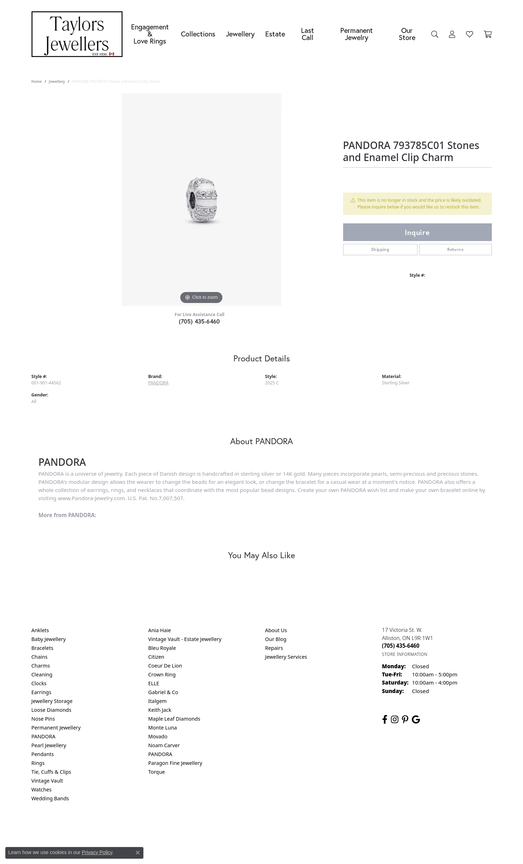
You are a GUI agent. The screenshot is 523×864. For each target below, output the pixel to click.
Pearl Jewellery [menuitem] (49, 745)
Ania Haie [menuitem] (159, 630)
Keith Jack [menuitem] (159, 709)
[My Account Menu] (452, 34)
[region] (201, 199)
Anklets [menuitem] (40, 630)
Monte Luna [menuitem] (162, 727)
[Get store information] (405, 654)
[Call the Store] (401, 645)
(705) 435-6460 (199, 321)
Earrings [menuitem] (41, 692)
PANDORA (158, 383)
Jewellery (240, 34)
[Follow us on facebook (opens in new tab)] (384, 719)
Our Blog (275, 639)
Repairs (274, 648)
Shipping (380, 249)
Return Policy (191, 827)
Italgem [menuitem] (157, 701)
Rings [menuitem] (38, 763)
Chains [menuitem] (40, 656)
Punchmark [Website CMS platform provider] (274, 849)
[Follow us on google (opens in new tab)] (416, 719)
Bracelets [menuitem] (42, 648)
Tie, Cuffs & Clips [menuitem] (52, 771)
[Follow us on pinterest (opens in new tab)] (405, 719)
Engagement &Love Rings (150, 34)
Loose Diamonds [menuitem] (52, 709)
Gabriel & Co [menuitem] (163, 692)
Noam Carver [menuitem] (164, 745)
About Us (276, 630)
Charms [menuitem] (41, 665)
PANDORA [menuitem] (44, 736)
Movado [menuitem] (157, 736)
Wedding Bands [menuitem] (50, 798)
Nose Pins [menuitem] (43, 718)
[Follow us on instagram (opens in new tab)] (394, 719)
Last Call (307, 33)
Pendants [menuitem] (43, 754)
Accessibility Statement (321, 827)
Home (37, 81)
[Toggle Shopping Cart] (488, 34)
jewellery (57, 81)
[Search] (434, 34)
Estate (275, 34)
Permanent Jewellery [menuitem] (56, 727)
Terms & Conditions (268, 827)
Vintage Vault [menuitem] (47, 780)
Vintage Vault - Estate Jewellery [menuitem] (185, 639)
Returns (455, 249)
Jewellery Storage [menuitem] (52, 701)
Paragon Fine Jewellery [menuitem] (175, 763)
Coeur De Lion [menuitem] (165, 665)
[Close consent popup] (138, 853)
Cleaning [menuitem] (42, 674)
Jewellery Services (286, 656)
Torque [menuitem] (156, 771)
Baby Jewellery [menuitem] (49, 639)
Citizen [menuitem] (156, 656)
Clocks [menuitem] (39, 683)
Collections (198, 34)
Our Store (407, 33)
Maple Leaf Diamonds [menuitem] (174, 718)
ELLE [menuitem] (153, 683)
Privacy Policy (226, 827)
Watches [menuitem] (42, 789)
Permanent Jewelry (356, 33)
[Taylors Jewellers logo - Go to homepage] (79, 34)
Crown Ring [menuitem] (162, 674)
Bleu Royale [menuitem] (162, 648)
